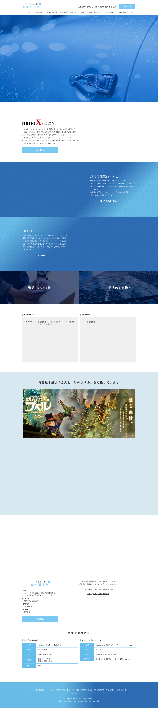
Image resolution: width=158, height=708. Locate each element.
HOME (28, 12)
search (132, 12)
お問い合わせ (127, 6)
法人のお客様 (110, 12)
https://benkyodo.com (45, 654)
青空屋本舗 (91, 322)
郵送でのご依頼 (94, 12)
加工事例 (81, 12)
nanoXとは (50, 12)
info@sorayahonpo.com (98, 593)
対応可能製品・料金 (66, 12)
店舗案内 (38, 12)
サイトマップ (88, 693)
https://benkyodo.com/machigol (106, 654)
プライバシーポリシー (73, 693)
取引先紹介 (123, 12)
